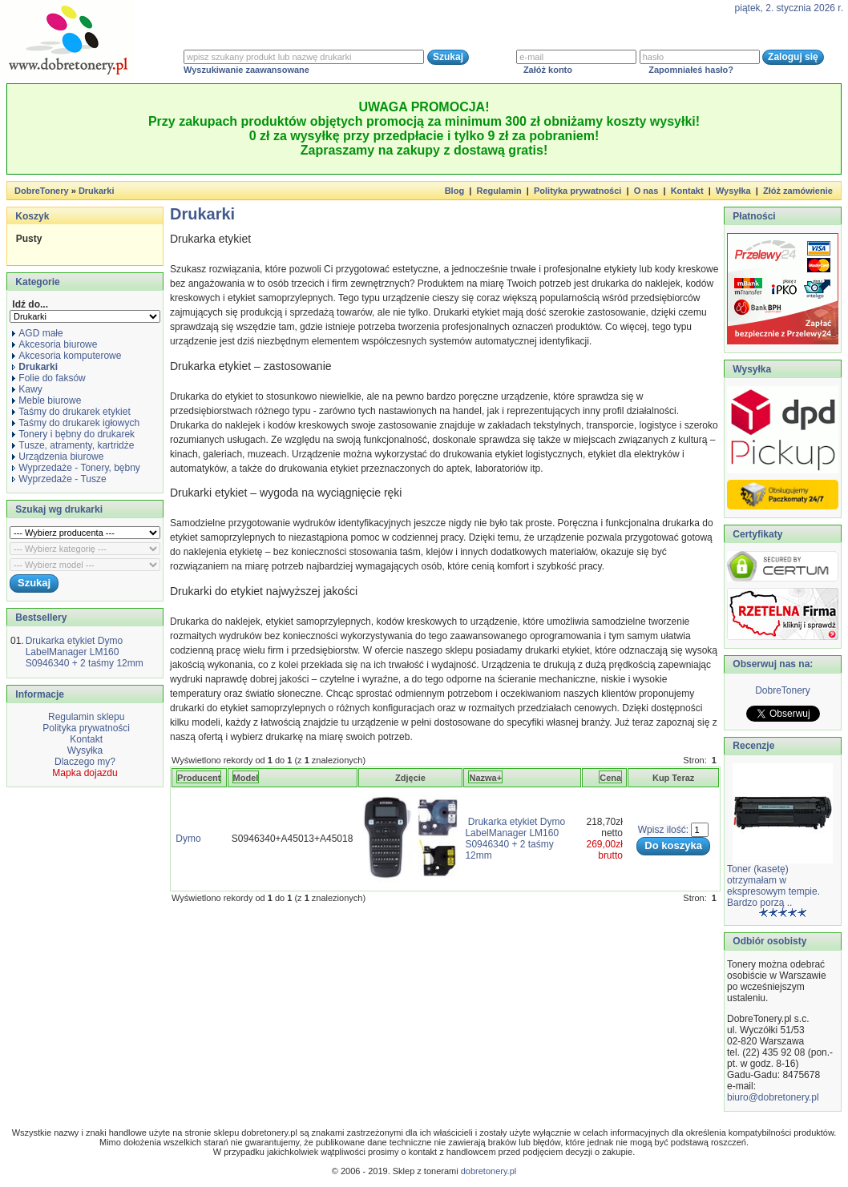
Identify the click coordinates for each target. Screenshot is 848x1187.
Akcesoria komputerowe (66, 355)
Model (246, 778)
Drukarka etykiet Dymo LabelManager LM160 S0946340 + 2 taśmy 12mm (84, 652)
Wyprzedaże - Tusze (59, 479)
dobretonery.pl (489, 1171)
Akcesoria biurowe (54, 344)
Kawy (27, 389)
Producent (198, 778)
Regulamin (498, 190)
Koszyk (32, 216)
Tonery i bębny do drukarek (73, 434)
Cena (610, 778)
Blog (454, 190)
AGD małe (37, 333)
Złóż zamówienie (798, 190)
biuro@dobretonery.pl (773, 1097)
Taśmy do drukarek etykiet (71, 411)
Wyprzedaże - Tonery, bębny (76, 467)
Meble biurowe (46, 400)
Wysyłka (733, 190)
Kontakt (687, 190)
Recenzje (752, 745)
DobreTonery (782, 690)
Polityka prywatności (577, 190)
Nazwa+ (485, 778)
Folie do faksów (48, 378)
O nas (646, 190)
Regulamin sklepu (85, 716)
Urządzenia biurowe (57, 456)
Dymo (188, 838)
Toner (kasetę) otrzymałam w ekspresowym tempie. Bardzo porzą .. (773, 885)
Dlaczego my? (85, 761)
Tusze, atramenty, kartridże (73, 445)
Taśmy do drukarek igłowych (75, 423)
